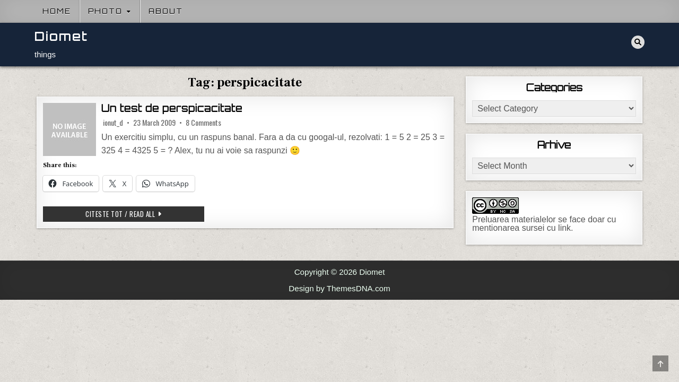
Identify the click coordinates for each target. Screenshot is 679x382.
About (166, 11)
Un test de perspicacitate (171, 108)
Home (56, 11)
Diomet (61, 36)
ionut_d (113, 122)
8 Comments (203, 122)
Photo (105, 11)
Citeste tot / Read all (144, 213)
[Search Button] (638, 42)
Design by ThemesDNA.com (339, 288)
